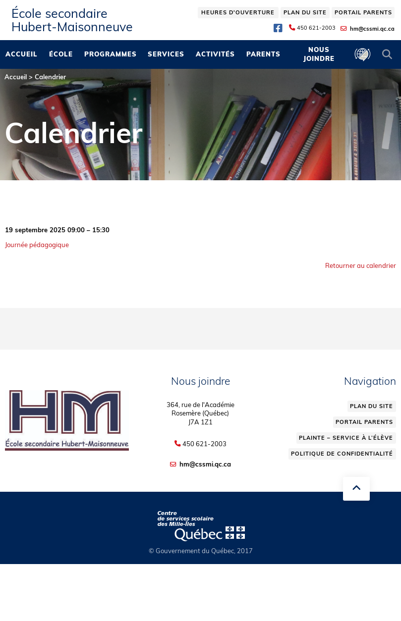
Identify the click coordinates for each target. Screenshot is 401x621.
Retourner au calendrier (360, 265)
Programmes (110, 54)
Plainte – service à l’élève (346, 437)
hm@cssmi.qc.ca (372, 28)
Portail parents (363, 12)
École (61, 54)
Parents (263, 54)
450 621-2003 (316, 28)
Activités (215, 54)
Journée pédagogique (37, 245)
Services (166, 54)
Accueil (21, 54)
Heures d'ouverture (238, 12)
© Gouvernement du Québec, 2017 (201, 551)
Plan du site (305, 12)
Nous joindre (319, 54)
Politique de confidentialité (342, 453)
